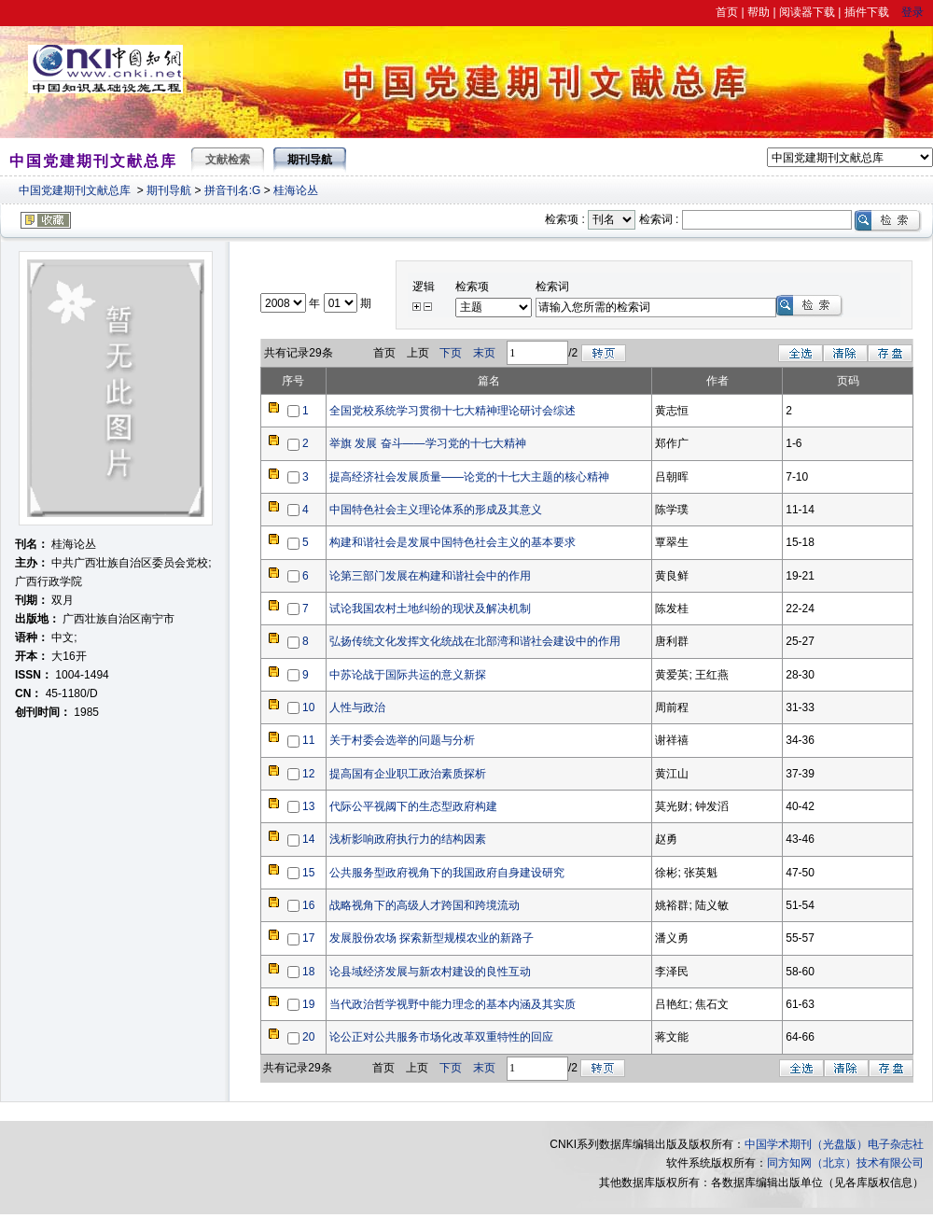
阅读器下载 (807, 12)
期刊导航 (168, 190)
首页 (727, 12)
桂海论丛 (295, 190)
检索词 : (659, 219)
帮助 (758, 12)
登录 (912, 12)
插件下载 (866, 12)
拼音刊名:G (232, 190)
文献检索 (227, 159)
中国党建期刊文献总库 (75, 190)
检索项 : (565, 219)
